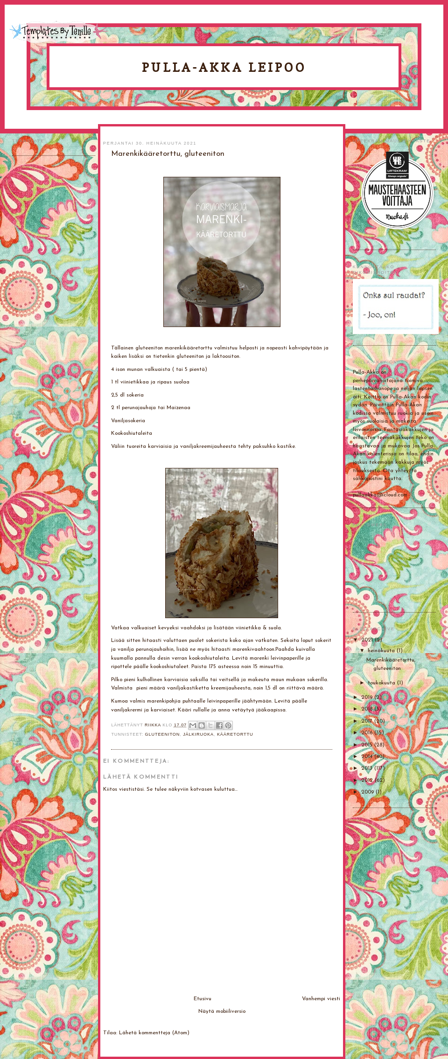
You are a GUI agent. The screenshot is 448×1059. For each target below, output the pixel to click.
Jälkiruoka (198, 734)
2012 (368, 780)
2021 (368, 640)
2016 (367, 733)
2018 (367, 709)
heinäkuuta (382, 651)
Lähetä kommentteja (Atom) (154, 1033)
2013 (367, 768)
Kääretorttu (235, 734)
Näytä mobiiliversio (221, 1011)
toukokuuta (382, 683)
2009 (368, 792)
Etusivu (202, 999)
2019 (367, 697)
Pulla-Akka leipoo (224, 67)
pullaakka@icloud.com (380, 495)
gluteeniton (162, 734)
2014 (367, 756)
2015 (367, 745)
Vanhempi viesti (321, 999)
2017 (367, 721)
